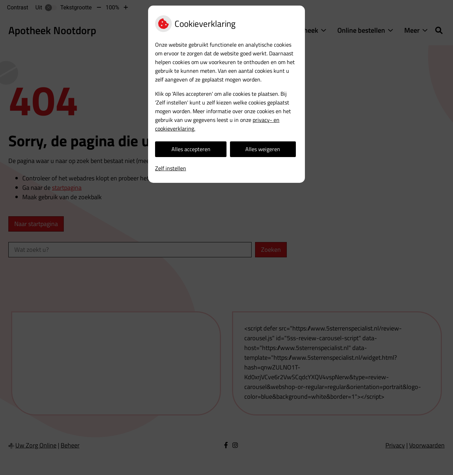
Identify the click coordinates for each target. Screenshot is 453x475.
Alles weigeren (262, 149)
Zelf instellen (170, 168)
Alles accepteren (190, 149)
